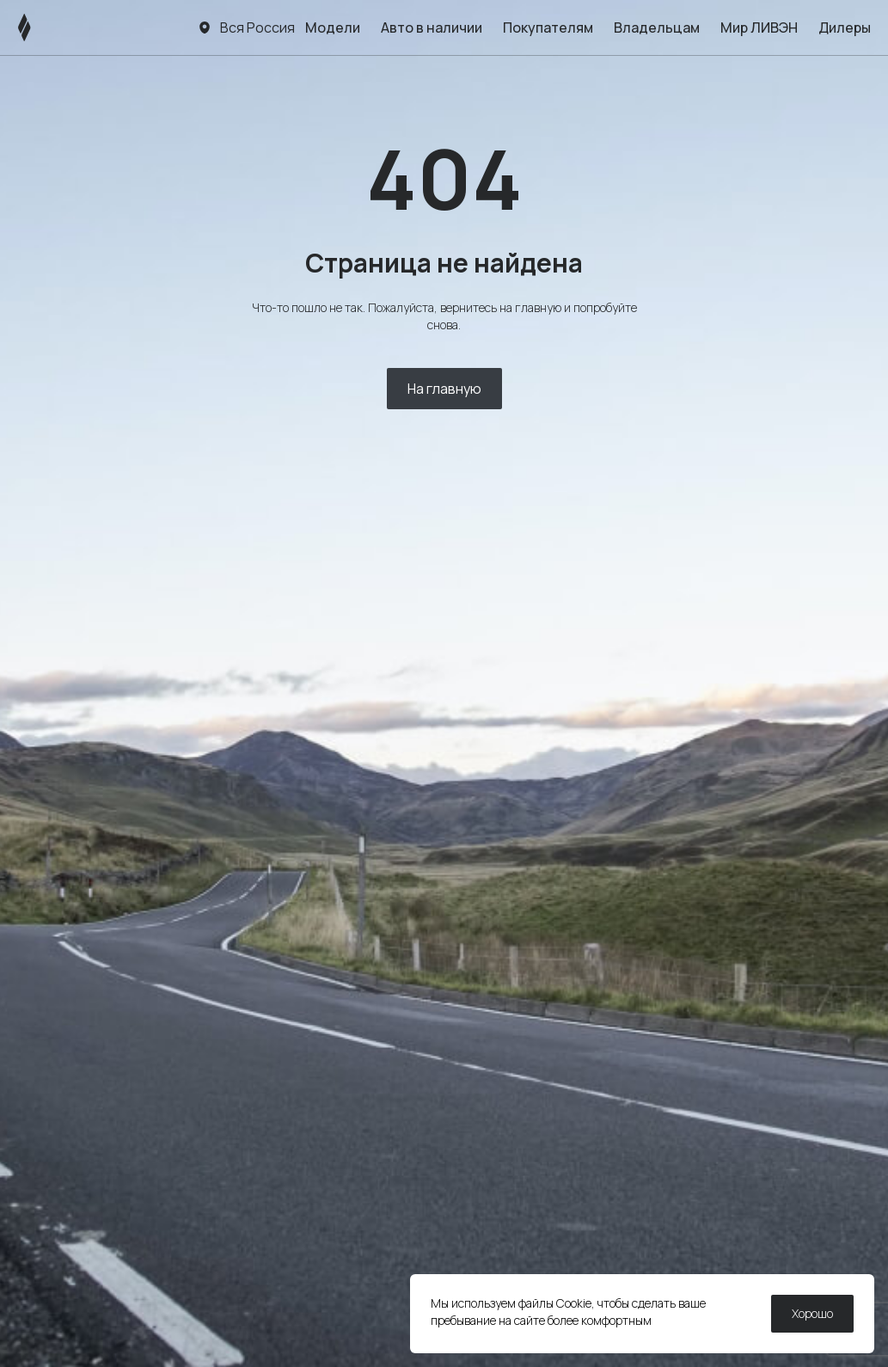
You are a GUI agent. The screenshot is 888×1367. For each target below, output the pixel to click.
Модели (332, 27)
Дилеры (844, 27)
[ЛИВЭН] (57, 27)
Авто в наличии (431, 27)
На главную (444, 388)
